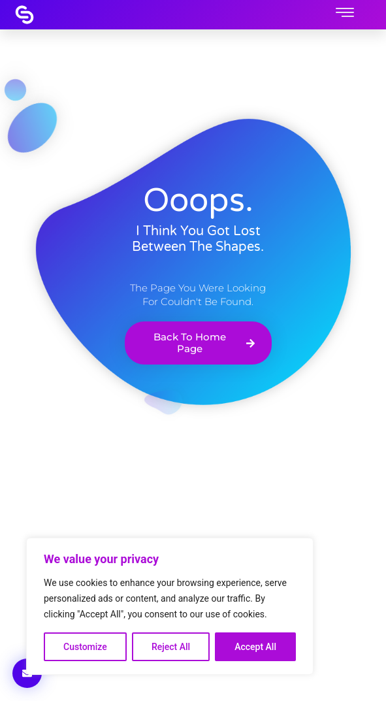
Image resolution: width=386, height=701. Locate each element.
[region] (170, 606)
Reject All (171, 647)
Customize (85, 647)
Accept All (255, 647)
